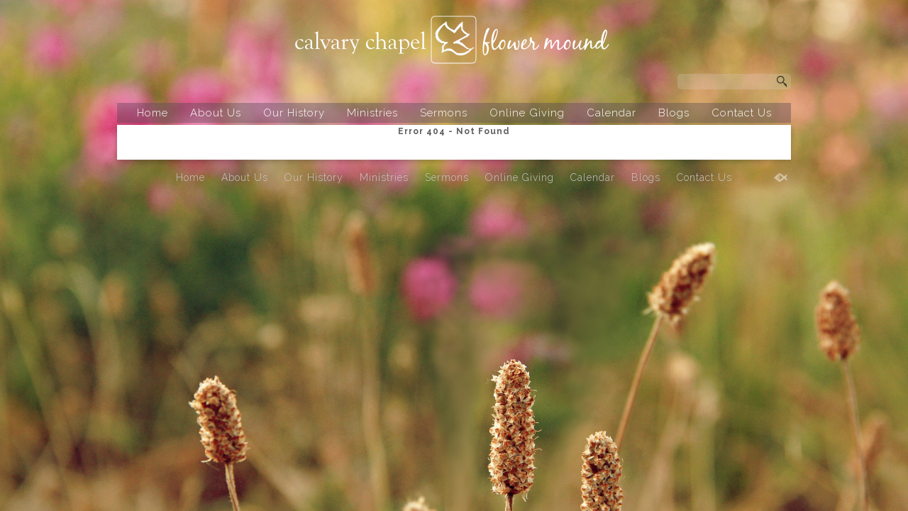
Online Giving (527, 112)
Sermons (443, 112)
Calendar (611, 112)
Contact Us (742, 112)
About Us (215, 112)
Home (152, 112)
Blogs (674, 112)
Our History (294, 112)
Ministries (372, 112)
